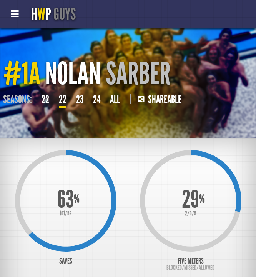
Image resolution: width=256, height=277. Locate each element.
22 (45, 99)
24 (96, 99)
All (115, 99)
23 (79, 99)
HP (53, 14)
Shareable (159, 99)
